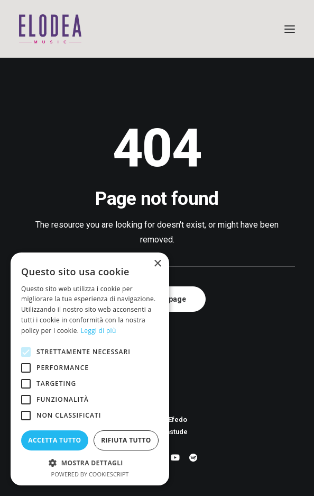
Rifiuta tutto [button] (126, 440)
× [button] (157, 264)
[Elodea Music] (157, 28)
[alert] (90, 368)
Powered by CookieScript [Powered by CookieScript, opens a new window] (90, 474)
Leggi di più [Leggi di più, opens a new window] (98, 330)
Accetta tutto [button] (54, 440)
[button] (289, 29)
